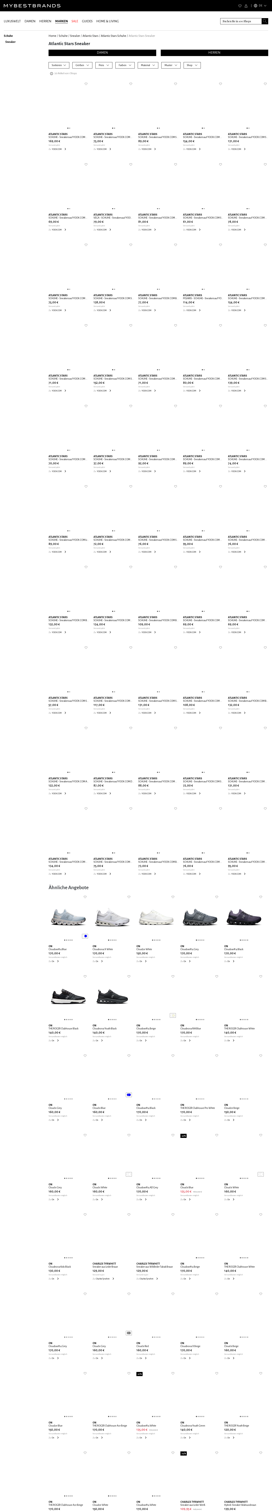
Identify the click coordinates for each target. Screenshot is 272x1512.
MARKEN (61, 21)
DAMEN (30, 21)
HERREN (45, 21)
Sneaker (75, 35)
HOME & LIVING (107, 21)
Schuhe (63, 35)
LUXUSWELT (12, 21)
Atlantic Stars (90, 35)
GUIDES (87, 21)
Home (52, 35)
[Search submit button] (265, 21)
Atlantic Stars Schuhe (113, 35)
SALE (75, 21)
